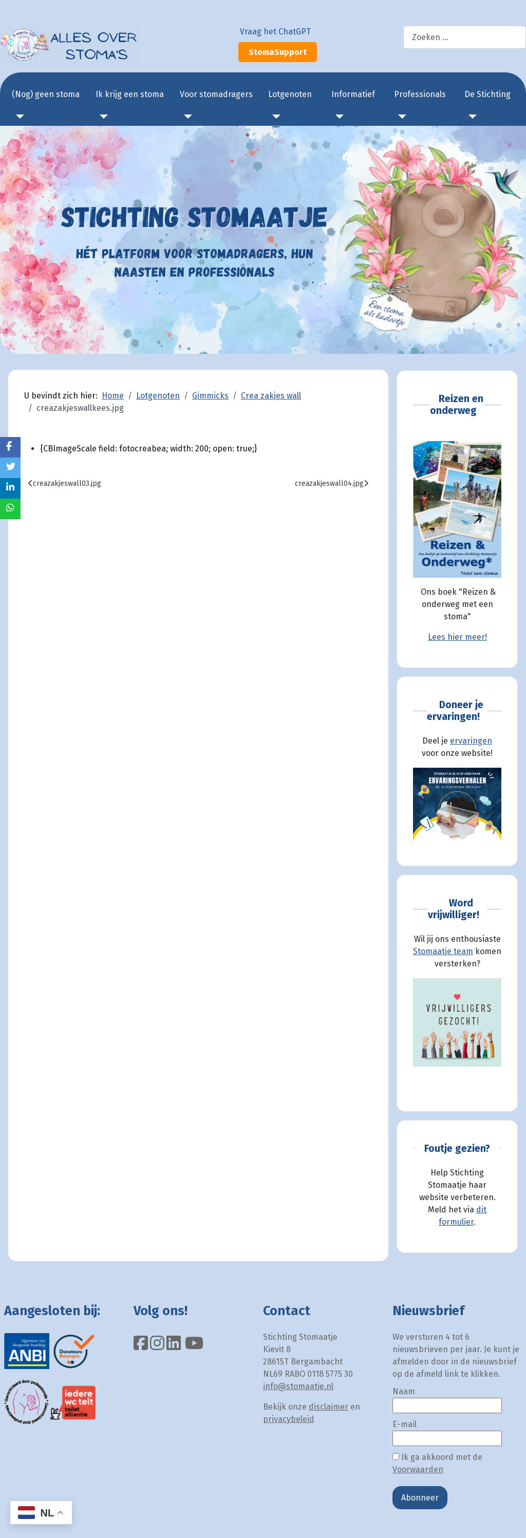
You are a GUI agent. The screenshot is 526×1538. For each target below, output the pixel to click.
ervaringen (471, 741)
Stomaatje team (443, 951)
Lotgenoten (290, 94)
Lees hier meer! (457, 637)
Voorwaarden (417, 1469)
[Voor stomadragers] (186, 116)
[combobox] (464, 37)
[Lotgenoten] (274, 116)
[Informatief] (337, 116)
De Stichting (487, 94)
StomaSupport (278, 52)
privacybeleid (288, 1419)
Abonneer (420, 1498)
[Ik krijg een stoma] (102, 116)
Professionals (420, 94)
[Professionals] (400, 116)
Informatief (353, 94)
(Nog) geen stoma (46, 94)
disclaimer (328, 1407)
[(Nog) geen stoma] (18, 116)
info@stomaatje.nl (298, 1386)
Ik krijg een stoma (130, 94)
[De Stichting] (470, 116)
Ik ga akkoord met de (437, 1463)
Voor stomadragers (216, 94)
